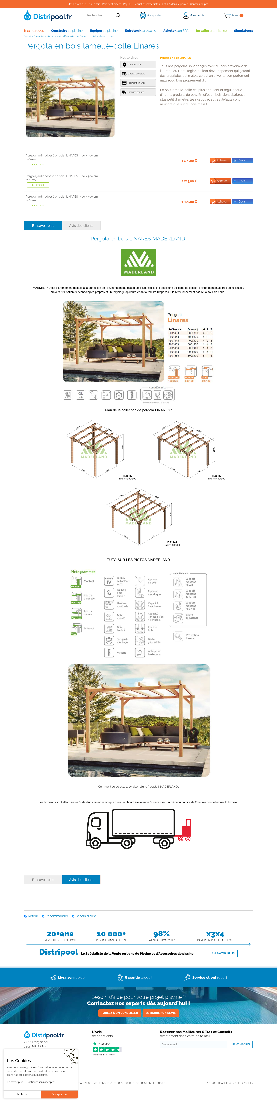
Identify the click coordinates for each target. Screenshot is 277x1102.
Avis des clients (81, 226)
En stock (38, 164)
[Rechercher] (118, 15)
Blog (136, 1083)
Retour (33, 916)
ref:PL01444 (31, 200)
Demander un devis (161, 1013)
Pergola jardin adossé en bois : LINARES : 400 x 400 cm (62, 196)
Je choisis (22, 1094)
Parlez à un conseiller (120, 1013)
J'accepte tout (59, 1094)
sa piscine (67, 30)
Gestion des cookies (153, 1083)
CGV (120, 1083)
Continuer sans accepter (41, 1082)
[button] (193, 15)
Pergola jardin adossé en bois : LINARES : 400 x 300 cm (62, 176)
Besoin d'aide (85, 916)
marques (34, 30)
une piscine (211, 30)
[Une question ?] (152, 15)
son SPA (175, 30)
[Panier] (233, 15)
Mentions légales (104, 1083)
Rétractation (83, 1083)
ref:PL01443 (31, 180)
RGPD (128, 1083)
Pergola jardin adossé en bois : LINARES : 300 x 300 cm (62, 155)
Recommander (56, 916)
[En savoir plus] (223, 953)
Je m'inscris (241, 1044)
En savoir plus (43, 226)
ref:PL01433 (31, 159)
